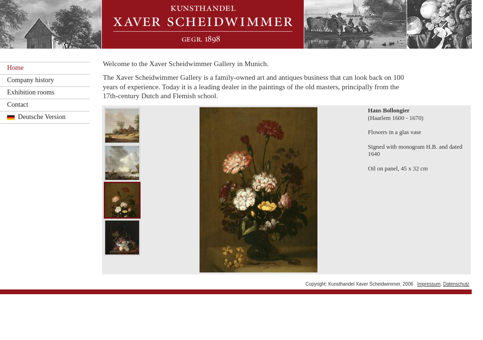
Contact (17, 104)
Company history (30, 80)
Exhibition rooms (30, 92)
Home (15, 67)
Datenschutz (456, 284)
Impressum (428, 284)
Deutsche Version (42, 116)
